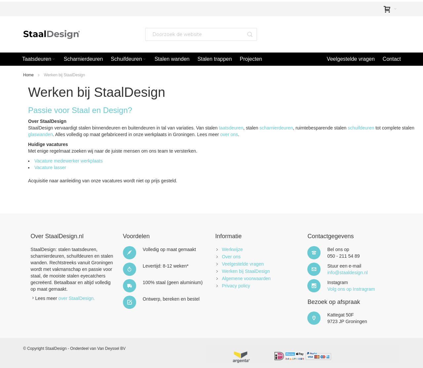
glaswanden (40, 134)
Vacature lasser (50, 167)
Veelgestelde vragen (243, 264)
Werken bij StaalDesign (246, 271)
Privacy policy (236, 285)
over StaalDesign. (76, 298)
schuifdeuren (361, 127)
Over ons (231, 256)
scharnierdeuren (276, 127)
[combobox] (201, 34)
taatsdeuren (231, 127)
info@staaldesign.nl (347, 272)
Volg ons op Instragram (351, 289)
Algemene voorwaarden (246, 278)
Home (28, 75)
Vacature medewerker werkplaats (68, 161)
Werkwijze (232, 249)
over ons (229, 134)
